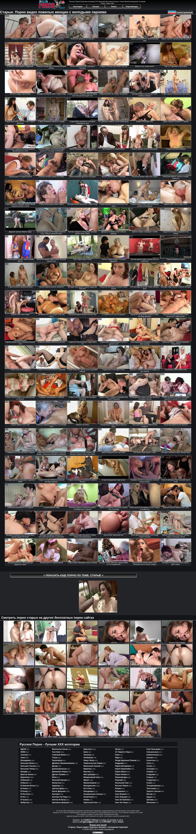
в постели (25, 794)
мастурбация (89, 774)
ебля (54, 777)
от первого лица (122, 752)
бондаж (24, 772)
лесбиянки (88, 758)
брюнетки (25, 777)
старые (150, 777)
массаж (87, 772)
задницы (56, 786)
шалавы (150, 800)
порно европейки (123, 769)
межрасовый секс (92, 777)
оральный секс (91, 802)
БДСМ (23, 749)
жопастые (56, 783)
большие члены (28, 769)
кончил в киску (59, 800)
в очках (24, 788)
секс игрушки (121, 797)
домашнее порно (59, 772)
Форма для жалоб (97, 825)
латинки (87, 755)
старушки (151, 774)
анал (23, 758)
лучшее (172, 12)
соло (149, 763)
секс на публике (122, 800)
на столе (88, 788)
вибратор (25, 802)
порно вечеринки (123, 766)
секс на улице (121, 802)
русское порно (121, 786)
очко (117, 755)
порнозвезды (121, 777)
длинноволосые (59, 769)
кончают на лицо (60, 797)
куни (86, 752)
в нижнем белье (28, 786)
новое (180, 12)
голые (55, 758)
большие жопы (28, 763)
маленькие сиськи (92, 766)
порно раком (121, 774)
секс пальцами (153, 749)
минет (86, 780)
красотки (88, 749)
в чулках (25, 800)
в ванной (25, 780)
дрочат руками (58, 774)
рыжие (118, 788)
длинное (188, 12)
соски (149, 766)
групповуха (57, 760)
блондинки (25, 760)
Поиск (113, 6)
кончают (56, 794)
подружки (119, 763)
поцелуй (119, 780)
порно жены (120, 772)
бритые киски (27, 774)
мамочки (88, 769)
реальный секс (122, 783)
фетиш (150, 794)
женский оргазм (59, 780)
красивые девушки (60, 802)
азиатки (24, 755)
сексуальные (153, 752)
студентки (151, 780)
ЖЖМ (23, 752)
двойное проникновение (63, 763)
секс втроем (120, 794)
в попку (24, 791)
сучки (149, 783)
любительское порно (93, 763)
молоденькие (90, 786)
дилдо (55, 766)
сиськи (150, 758)
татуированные (154, 786)
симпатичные (153, 755)
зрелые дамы (58, 788)
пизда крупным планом (125, 760)
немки (86, 800)
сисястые (151, 760)
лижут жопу (89, 760)
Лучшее (95, 6)
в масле (24, 783)
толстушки (151, 788)
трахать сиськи (154, 791)
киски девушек (59, 791)
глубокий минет (59, 755)
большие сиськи (28, 766)
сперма (150, 772)
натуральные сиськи (93, 794)
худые (149, 797)
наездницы (89, 791)
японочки (151, 802)
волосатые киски (60, 749)
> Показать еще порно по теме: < (73, 575)
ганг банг (56, 752)
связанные (120, 791)
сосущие (150, 769)
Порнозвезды (132, 6)
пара (117, 758)
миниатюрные (90, 783)
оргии (118, 749)
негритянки (89, 797)
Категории (77, 6)
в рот (23, 797)
